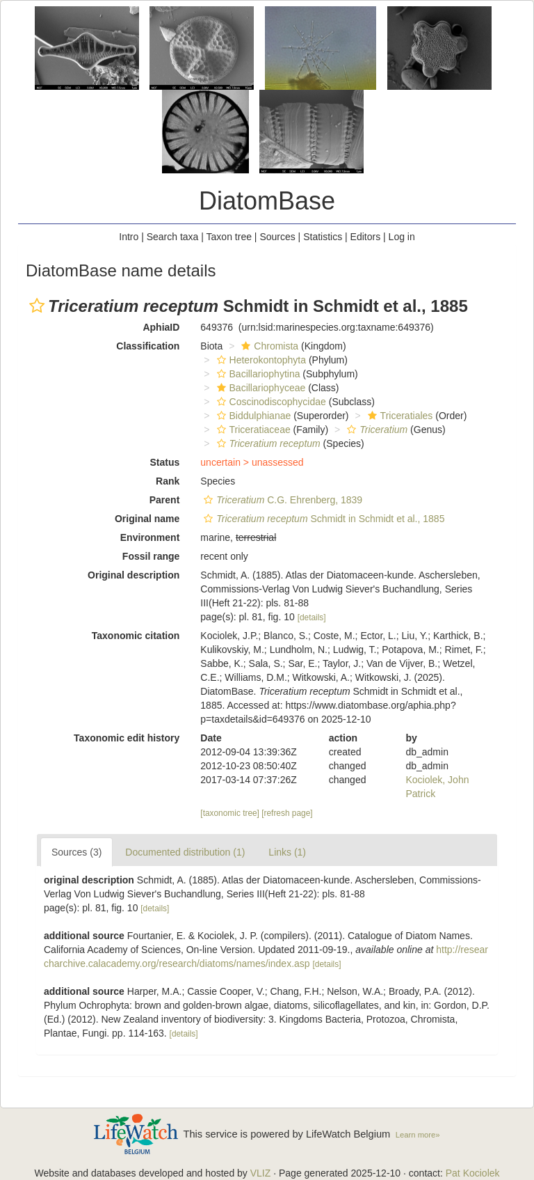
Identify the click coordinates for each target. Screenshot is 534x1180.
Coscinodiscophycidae (269, 401)
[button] (37, 305)
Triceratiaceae (252, 429)
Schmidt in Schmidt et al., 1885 (322, 518)
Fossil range (150, 556)
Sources (277, 236)
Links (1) (287, 852)
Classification (147, 346)
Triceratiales (398, 415)
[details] (312, 617)
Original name (147, 518)
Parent (164, 499)
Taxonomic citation (136, 635)
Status (165, 462)
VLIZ (260, 1173)
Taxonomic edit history (126, 738)
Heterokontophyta (260, 359)
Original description (133, 575)
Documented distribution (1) (185, 852)
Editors (365, 236)
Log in (402, 236)
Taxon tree (229, 236)
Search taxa (173, 236)
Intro (128, 236)
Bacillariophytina (256, 373)
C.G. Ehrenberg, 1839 (281, 499)
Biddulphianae (252, 415)
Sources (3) (76, 852)
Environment (150, 537)
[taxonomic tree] (229, 813)
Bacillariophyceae (259, 387)
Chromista (268, 346)
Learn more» (418, 1135)
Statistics (322, 236)
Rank (167, 481)
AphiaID (161, 327)
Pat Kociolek (473, 1173)
